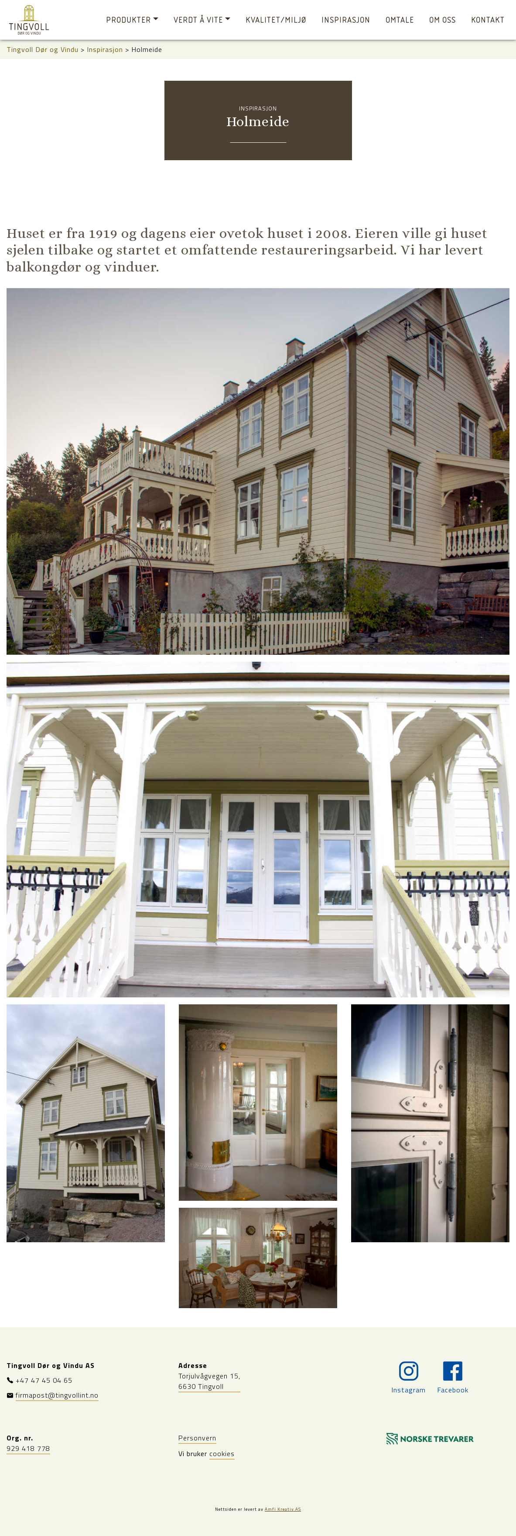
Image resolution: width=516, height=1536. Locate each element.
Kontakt (488, 20)
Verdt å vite (198, 20)
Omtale (400, 20)
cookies (222, 1453)
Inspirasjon (345, 20)
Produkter (128, 20)
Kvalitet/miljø (276, 20)
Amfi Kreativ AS (283, 1509)
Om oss (442, 20)
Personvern (197, 1438)
